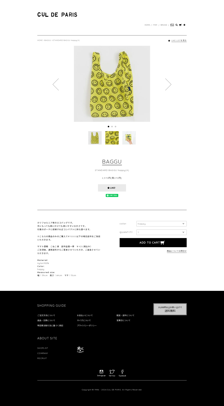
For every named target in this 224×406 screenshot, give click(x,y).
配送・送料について (125, 315)
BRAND (164, 25)
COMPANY (42, 353)
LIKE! (112, 187)
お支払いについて (85, 315)
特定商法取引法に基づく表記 (50, 325)
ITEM (155, 25)
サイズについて (84, 320)
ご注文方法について (46, 315)
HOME (147, 25)
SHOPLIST (42, 348)
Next (168, 84)
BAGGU (47, 40)
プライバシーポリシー (87, 325)
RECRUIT (42, 358)
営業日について (123, 320)
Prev (56, 84)
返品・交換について (46, 320)
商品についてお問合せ (177, 250)
